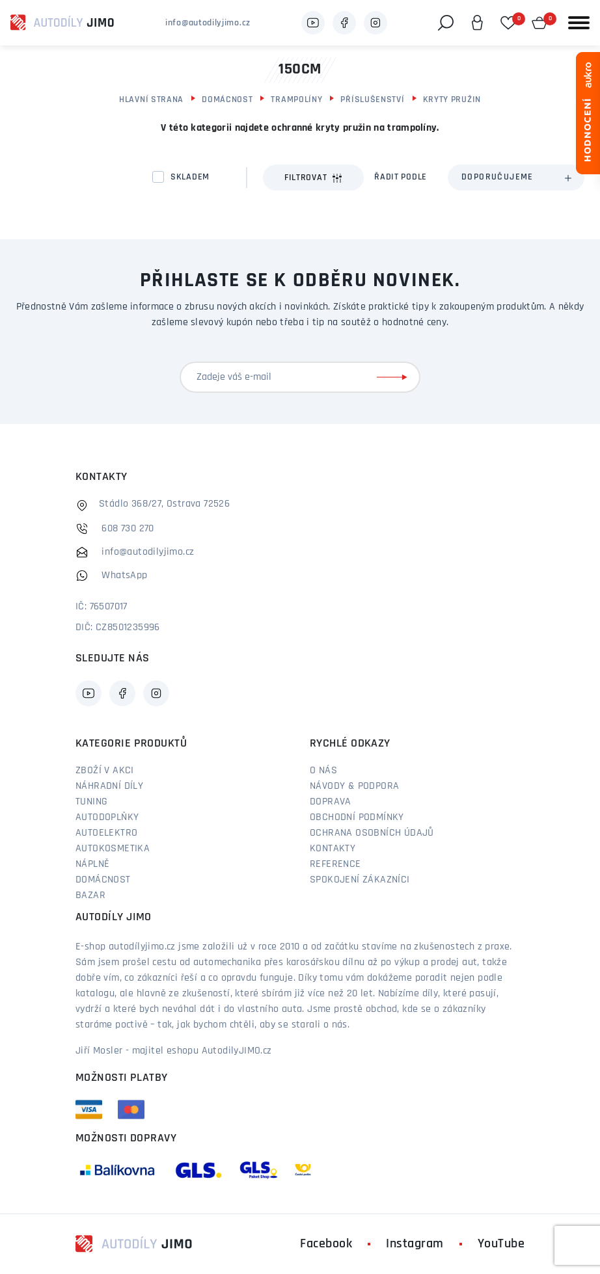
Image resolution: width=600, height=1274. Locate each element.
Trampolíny (296, 100)
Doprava (330, 802)
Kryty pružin (452, 100)
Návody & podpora (354, 786)
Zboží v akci (104, 770)
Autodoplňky (107, 817)
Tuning (91, 802)
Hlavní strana (151, 100)
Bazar (90, 895)
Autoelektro (106, 833)
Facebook (326, 1244)
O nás (323, 770)
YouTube (501, 1244)
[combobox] (516, 178)
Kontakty (332, 848)
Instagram (415, 1244)
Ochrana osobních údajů (372, 833)
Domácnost (227, 100)
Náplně (92, 864)
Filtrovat (313, 178)
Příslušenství (372, 100)
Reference (335, 864)
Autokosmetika (112, 848)
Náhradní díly (109, 786)
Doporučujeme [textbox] (497, 177)
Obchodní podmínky (357, 817)
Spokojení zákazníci (360, 880)
